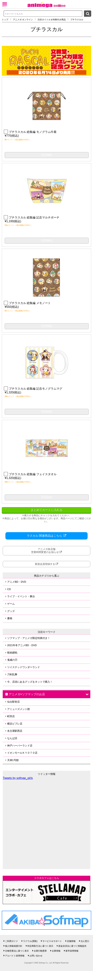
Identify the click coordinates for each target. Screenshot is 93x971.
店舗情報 (71, 941)
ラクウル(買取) (30, 941)
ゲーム (11, 603)
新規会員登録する (45, 564)
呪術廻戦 (12, 652)
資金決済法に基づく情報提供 (72, 946)
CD (9, 589)
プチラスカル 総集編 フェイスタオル (30, 474)
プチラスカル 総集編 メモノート (28, 303)
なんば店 (12, 738)
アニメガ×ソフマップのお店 (27, 694)
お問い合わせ (36, 955)
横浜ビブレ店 (14, 723)
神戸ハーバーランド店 (19, 745)
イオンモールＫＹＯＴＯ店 (22, 752)
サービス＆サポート (52, 941)
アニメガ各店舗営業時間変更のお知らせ (45, 551)
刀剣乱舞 (12, 674)
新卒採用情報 (71, 951)
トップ (5, 19)
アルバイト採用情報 (14, 955)
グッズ (11, 611)
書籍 (9, 618)
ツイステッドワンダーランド (23, 667)
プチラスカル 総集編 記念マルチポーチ (32, 217)
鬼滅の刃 (12, 659)
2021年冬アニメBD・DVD (22, 645)
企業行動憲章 (40, 951)
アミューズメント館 (18, 709)
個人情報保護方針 (13, 946)
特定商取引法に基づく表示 (40, 946)
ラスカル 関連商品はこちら (45, 535)
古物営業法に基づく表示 (17, 951)
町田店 (11, 716)
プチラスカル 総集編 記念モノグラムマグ (33, 388)
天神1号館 (13, 760)
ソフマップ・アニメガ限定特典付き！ (28, 638)
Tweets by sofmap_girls (18, 778)
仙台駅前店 (13, 701)
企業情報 (56, 951)
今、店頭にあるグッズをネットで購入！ (30, 681)
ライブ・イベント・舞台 (21, 596)
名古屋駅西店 (14, 730)
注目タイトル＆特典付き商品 (52, 19)
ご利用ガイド (11, 941)
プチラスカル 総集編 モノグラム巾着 (30, 131)
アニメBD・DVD (16, 581)
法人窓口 (85, 941)
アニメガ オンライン (23, 19)
